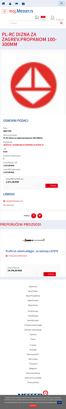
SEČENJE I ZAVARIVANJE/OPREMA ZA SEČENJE (23, 145)
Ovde (59, 402)
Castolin (33, 334)
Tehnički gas (33, 316)
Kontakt (33, 349)
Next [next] (2, 253)
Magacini (33, 368)
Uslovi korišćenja (33, 373)
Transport (33, 363)
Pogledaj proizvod (18, 256)
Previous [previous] (63, 253)
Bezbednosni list (14, 201)
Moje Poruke (33, 300)
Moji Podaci (33, 291)
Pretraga (61, 23)
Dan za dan (33, 359)
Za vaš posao (33, 311)
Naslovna (33, 286)
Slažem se (33, 406)
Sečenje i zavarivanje (33, 329)
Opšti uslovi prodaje (33, 378)
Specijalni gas (33, 320)
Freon (33, 339)
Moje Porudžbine (33, 295)
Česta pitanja (33, 382)
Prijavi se (60, 17)
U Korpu (51, 185)
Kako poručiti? (33, 354)
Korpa (43, 17)
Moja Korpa (33, 305)
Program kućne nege (33, 325)
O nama (33, 345)
